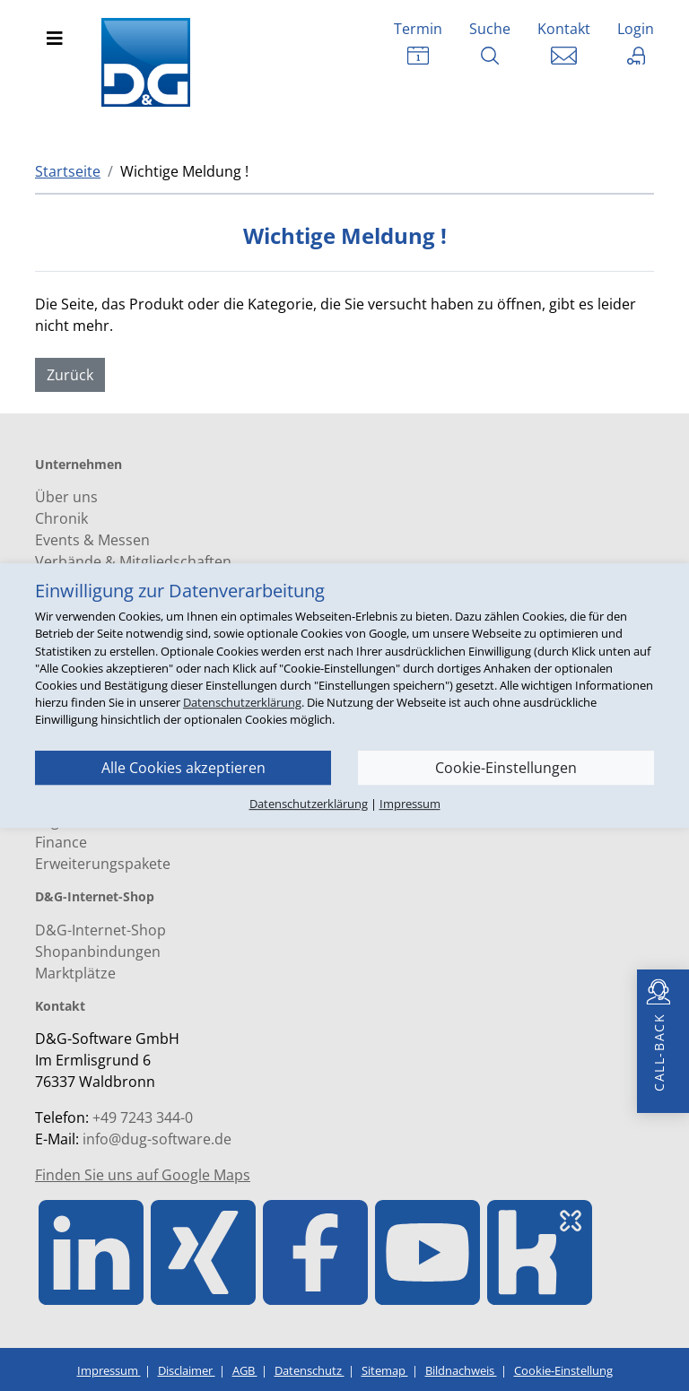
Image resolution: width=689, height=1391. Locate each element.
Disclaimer (186, 1370)
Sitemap (385, 1370)
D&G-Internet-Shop (100, 930)
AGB (244, 1370)
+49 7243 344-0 (142, 1117)
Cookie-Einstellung (563, 1370)
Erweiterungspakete (102, 864)
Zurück (70, 375)
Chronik (61, 518)
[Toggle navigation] (54, 38)
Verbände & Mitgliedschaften (133, 561)
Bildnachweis (461, 1370)
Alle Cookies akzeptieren (183, 768)
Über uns (66, 497)
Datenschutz (309, 1370)
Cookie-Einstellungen (506, 768)
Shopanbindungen (98, 951)
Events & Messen (92, 540)
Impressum (109, 1370)
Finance (61, 842)
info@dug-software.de (157, 1139)
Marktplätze (75, 973)
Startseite (67, 171)
